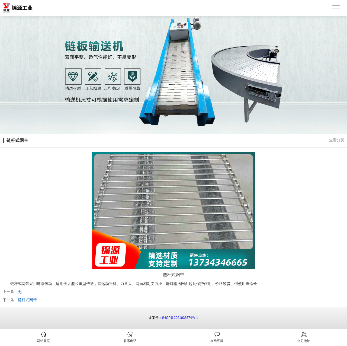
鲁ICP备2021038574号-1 (180, 318)
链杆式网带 (27, 300)
